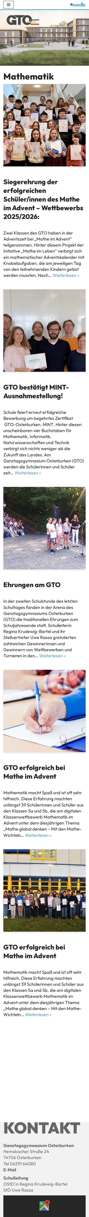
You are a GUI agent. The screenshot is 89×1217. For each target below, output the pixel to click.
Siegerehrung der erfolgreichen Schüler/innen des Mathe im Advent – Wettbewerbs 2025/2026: (43, 199)
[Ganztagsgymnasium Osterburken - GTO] (22, 20)
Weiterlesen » (66, 275)
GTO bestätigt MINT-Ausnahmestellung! (36, 391)
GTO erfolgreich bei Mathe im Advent (34, 771)
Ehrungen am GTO (31, 584)
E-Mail (9, 1169)
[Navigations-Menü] (8, 4)
